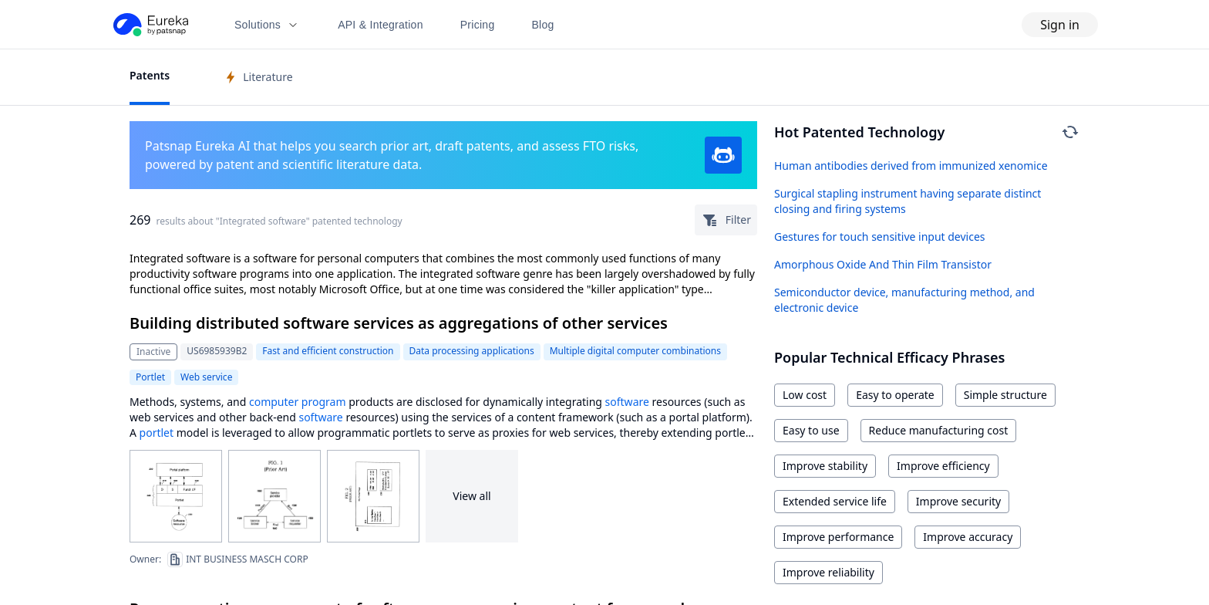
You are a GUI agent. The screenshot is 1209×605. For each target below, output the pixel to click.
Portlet (150, 377)
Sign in (1059, 24)
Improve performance (838, 536)
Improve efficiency (943, 465)
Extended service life (835, 501)
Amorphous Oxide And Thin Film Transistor (883, 264)
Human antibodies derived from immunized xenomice (911, 165)
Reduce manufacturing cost (939, 430)
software (627, 401)
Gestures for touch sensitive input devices (879, 236)
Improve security (958, 501)
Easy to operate (895, 394)
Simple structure (1005, 394)
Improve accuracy (967, 536)
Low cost (805, 394)
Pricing (477, 25)
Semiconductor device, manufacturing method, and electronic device (904, 300)
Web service (206, 377)
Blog (543, 25)
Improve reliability (828, 572)
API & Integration (380, 25)
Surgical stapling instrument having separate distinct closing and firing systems (907, 201)
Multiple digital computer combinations (635, 350)
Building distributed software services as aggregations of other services (399, 323)
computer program (297, 401)
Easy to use (811, 430)
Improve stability (825, 465)
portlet (156, 432)
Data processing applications (471, 350)
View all (471, 495)
